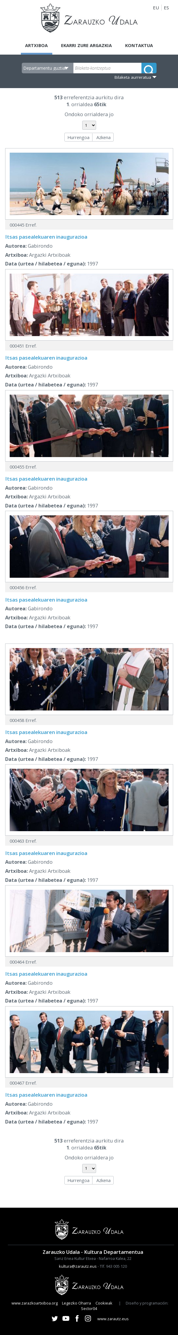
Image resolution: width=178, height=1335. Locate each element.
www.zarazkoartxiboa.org (34, 1303)
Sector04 (89, 1308)
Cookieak (103, 1303)
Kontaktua (140, 45)
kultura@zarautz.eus (78, 1266)
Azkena (103, 137)
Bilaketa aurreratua (133, 77)
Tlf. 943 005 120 (113, 1266)
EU (156, 8)
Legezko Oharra (76, 1303)
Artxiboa (35, 45)
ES (166, 8)
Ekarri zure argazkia (86, 45)
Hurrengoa (78, 137)
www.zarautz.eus (113, 1319)
